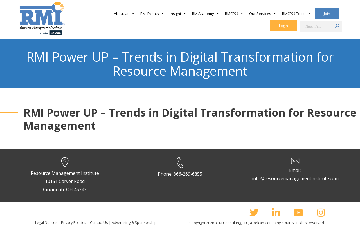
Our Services (262, 13)
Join (327, 13)
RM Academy (205, 13)
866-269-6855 (188, 174)
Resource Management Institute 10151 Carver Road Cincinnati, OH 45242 (65, 181)
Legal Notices (46, 222)
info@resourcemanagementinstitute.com (295, 178)
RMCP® (234, 13)
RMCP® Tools (296, 13)
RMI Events (152, 13)
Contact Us (99, 222)
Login (283, 25)
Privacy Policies (73, 222)
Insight (178, 13)
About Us (124, 13)
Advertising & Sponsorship (134, 222)
